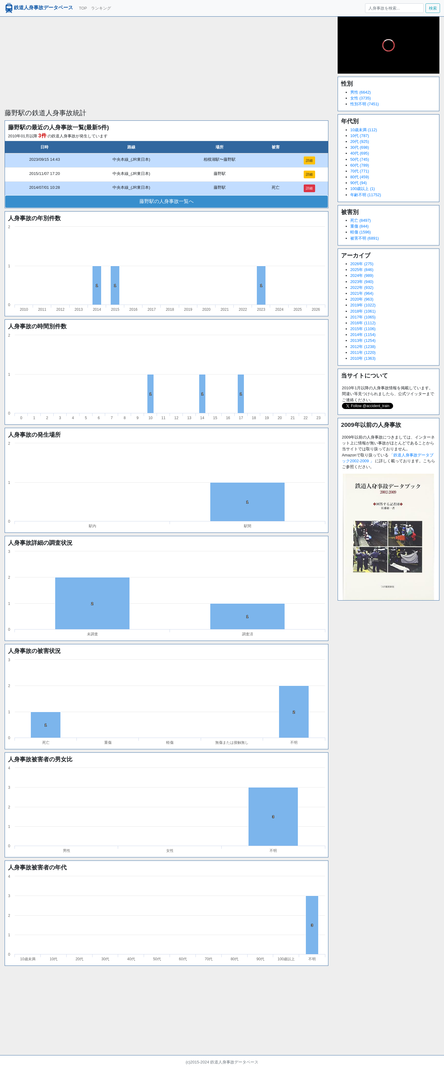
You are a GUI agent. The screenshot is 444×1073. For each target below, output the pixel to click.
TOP (83, 8)
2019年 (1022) (363, 305)
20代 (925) (359, 141)
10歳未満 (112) (363, 130)
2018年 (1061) (363, 311)
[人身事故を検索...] (394, 8)
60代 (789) (359, 165)
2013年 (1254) (363, 340)
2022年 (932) (361, 287)
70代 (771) (359, 171)
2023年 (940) (361, 281)
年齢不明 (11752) (365, 194)
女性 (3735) (360, 98)
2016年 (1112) (363, 323)
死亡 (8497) (360, 220)
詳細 (309, 160)
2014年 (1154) (363, 334)
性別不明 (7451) (364, 104)
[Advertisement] (166, 60)
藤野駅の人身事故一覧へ (166, 201)
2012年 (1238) (363, 346)
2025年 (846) (361, 269)
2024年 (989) (361, 275)
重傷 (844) (359, 226)
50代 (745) (359, 159)
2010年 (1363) (363, 358)
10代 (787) (359, 135)
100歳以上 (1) (362, 188)
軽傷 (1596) (360, 232)
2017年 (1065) (363, 317)
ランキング (101, 8)
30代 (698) (359, 147)
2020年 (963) (361, 299)
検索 (433, 8)
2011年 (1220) (363, 352)
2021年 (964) (361, 293)
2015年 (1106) (363, 328)
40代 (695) (359, 153)
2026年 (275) (361, 263)
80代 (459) (359, 177)
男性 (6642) (360, 92)
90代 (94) (358, 182)
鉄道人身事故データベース (38, 8)
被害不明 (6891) (364, 238)
